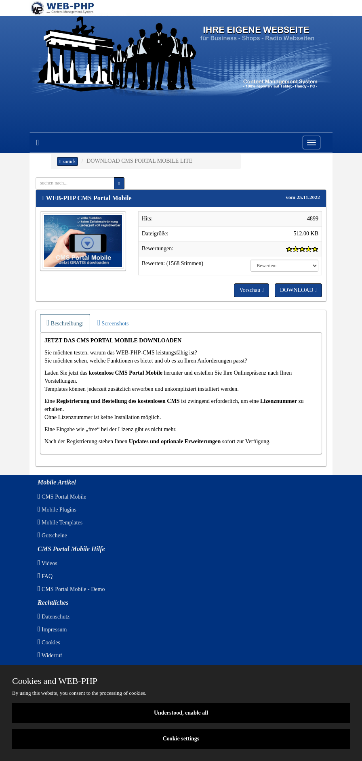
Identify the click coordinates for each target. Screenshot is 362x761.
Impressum (52, 630)
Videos (47, 563)
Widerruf (50, 655)
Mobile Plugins (57, 510)
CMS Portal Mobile (62, 497)
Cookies (49, 642)
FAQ (45, 576)
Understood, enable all (181, 713)
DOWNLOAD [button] (298, 290)
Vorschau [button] (251, 290)
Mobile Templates (60, 523)
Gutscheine (52, 535)
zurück (67, 161)
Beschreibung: (65, 323)
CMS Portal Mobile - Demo (71, 589)
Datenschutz (53, 617)
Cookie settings (181, 739)
